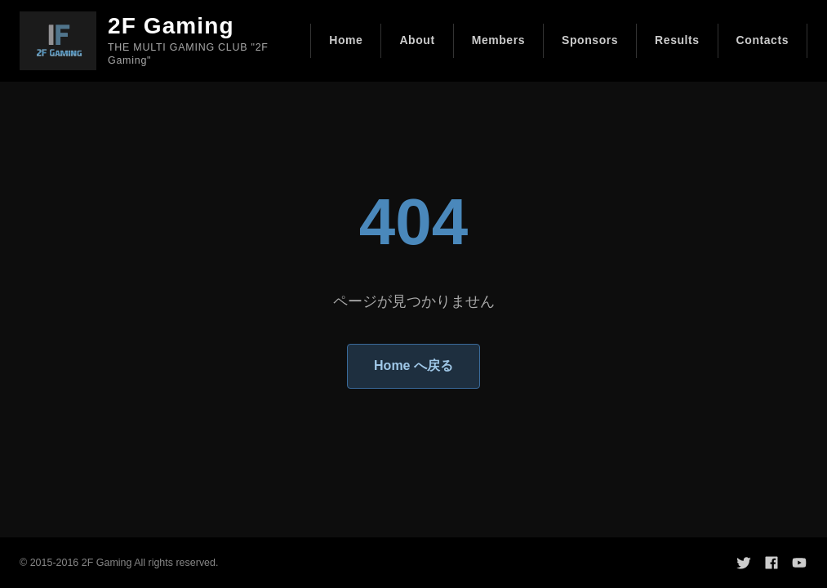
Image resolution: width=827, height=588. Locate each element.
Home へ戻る (413, 365)
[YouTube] (799, 563)
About (416, 40)
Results (677, 40)
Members (498, 40)
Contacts (762, 40)
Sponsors (590, 40)
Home (345, 40)
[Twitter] (744, 563)
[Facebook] (771, 563)
